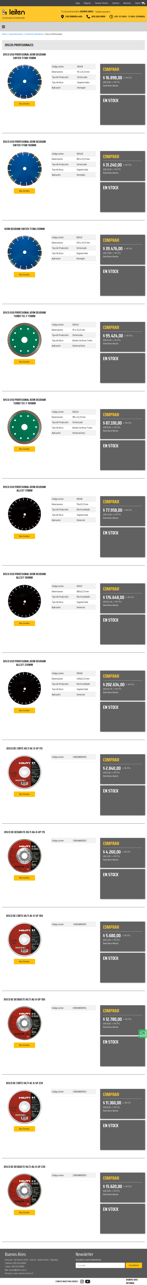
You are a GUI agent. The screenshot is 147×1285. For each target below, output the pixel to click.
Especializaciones (16, 34)
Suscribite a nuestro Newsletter (88, 1259)
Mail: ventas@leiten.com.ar (15, 1270)
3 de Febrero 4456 (73, 16)
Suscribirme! (134, 1265)
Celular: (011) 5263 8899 (14, 1266)
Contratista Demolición (34, 34)
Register (87, 3)
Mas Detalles (24, 103)
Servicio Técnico (101, 3)
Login (78, 3)
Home (4, 34)
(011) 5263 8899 (98, 16)
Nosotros (127, 3)
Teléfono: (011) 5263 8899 (15, 1263)
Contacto (115, 3)
